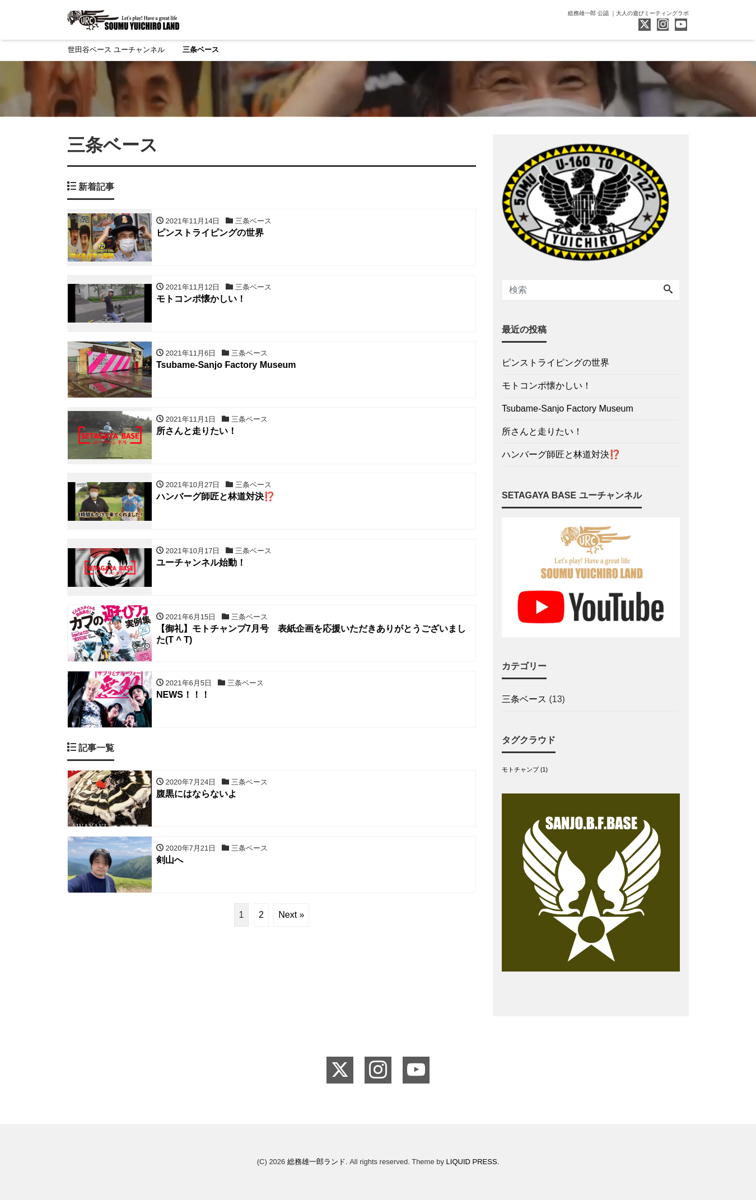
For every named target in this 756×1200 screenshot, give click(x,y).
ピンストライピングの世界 (555, 363)
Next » (291, 915)
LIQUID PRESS (471, 1161)
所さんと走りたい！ (542, 432)
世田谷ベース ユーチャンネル (116, 49)
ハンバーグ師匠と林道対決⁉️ (561, 455)
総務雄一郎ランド (316, 1161)
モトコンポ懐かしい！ (546, 386)
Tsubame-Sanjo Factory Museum (567, 409)
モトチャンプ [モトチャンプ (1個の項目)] (525, 769)
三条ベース (201, 49)
